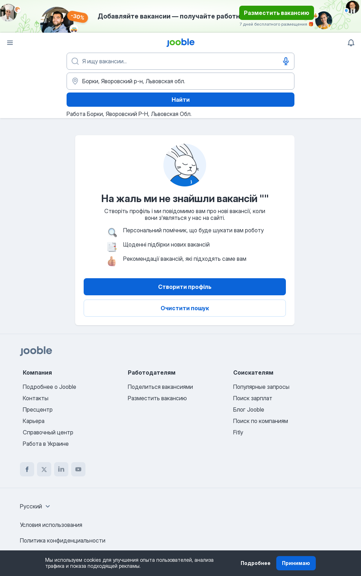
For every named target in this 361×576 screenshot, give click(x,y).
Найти (181, 99)
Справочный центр (48, 432)
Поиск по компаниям (260, 420)
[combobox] (36, 506)
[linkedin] (61, 469)
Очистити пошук (185, 308)
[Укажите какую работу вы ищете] (180, 61)
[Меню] (10, 43)
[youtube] (78, 469)
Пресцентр (38, 409)
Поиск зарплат (252, 398)
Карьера (34, 420)
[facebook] (27, 469)
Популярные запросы (261, 386)
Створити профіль (184, 286)
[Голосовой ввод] (286, 61)
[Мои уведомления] (351, 42)
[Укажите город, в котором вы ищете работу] (180, 81)
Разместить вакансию (276, 12)
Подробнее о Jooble (49, 386)
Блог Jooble (248, 409)
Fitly (238, 432)
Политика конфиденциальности (62, 540)
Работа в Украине (46, 443)
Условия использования (51, 524)
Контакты (35, 398)
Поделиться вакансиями (160, 386)
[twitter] (44, 469)
